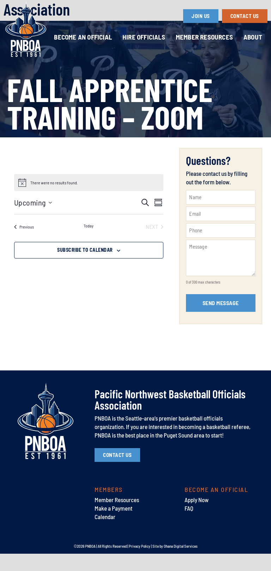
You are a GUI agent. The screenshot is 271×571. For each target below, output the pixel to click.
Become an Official (83, 37)
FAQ (189, 525)
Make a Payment (113, 525)
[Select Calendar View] (158, 220)
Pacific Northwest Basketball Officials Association (170, 416)
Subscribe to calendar (85, 267)
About (252, 37)
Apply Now (197, 517)
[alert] (54, 200)
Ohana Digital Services (181, 563)
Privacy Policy (139, 563)
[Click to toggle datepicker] (33, 220)
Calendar (105, 533)
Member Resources (204, 37)
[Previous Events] (24, 244)
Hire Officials (143, 37)
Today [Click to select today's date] (89, 242)
